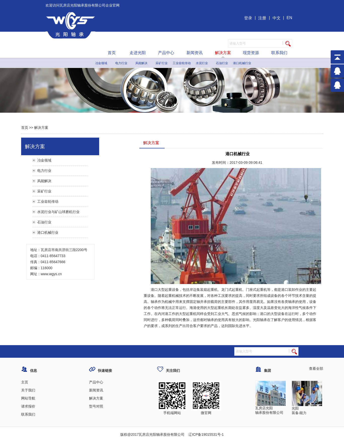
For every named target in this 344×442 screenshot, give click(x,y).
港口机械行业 (242, 63)
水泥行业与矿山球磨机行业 (58, 212)
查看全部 (316, 369)
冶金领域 (101, 63)
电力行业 (121, 63)
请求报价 (28, 406)
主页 (24, 382)
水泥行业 (202, 63)
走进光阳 (138, 53)
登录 (248, 18)
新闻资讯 (194, 53)
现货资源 (251, 53)
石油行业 (222, 63)
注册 (262, 18)
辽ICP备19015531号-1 (205, 434)
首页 (112, 53)
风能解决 (141, 63)
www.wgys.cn (51, 274)
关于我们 (28, 390)
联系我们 (279, 53)
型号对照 (96, 406)
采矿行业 (162, 63)
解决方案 (223, 53)
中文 (277, 18)
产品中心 (166, 53)
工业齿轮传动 (182, 63)
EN (289, 18)
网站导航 (28, 398)
